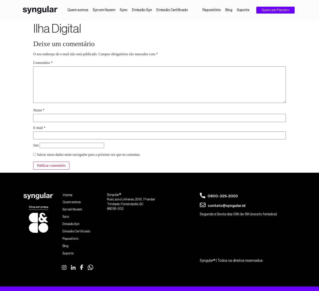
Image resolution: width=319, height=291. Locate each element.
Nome (39, 110)
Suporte (243, 10)
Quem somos (77, 10)
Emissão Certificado (172, 10)
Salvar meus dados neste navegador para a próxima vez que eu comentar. (88, 154)
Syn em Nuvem (104, 10)
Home (67, 195)
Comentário (43, 63)
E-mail (39, 128)
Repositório (211, 10)
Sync (124, 10)
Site (36, 145)
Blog (228, 10)
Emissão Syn (142, 10)
